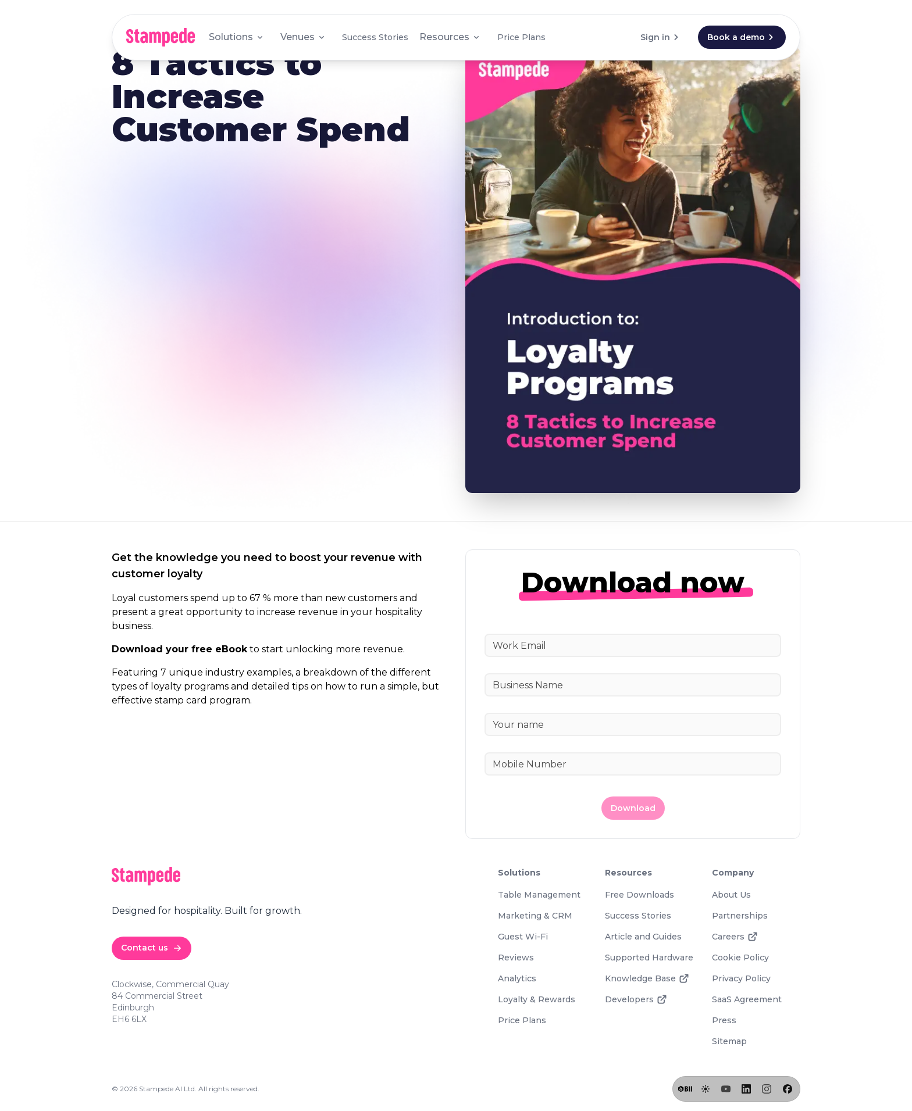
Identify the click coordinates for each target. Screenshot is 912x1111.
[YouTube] (726, 1089)
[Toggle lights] (705, 1089)
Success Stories (375, 37)
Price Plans (521, 37)
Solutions (237, 36)
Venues (303, 36)
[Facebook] (787, 1089)
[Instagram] (766, 1089)
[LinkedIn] (746, 1089)
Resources (450, 36)
